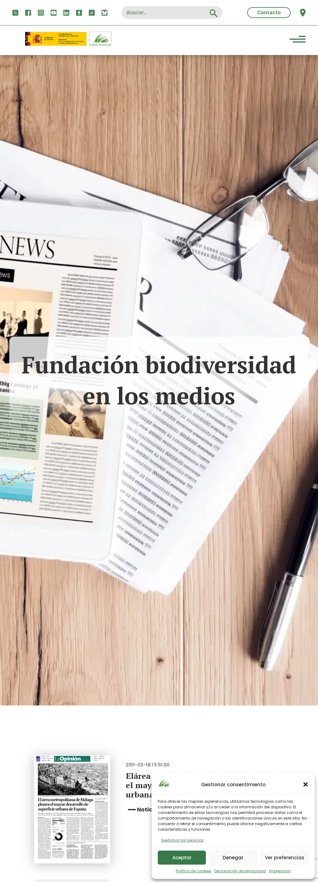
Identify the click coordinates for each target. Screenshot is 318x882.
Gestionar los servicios (182, 840)
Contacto (269, 12)
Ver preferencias (284, 857)
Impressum (280, 871)
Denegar (233, 857)
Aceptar (182, 857)
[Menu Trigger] (297, 40)
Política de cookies (193, 871)
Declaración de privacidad (240, 871)
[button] (305, 784)
